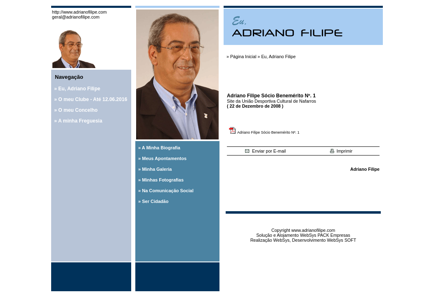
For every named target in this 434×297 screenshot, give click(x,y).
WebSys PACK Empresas (325, 235)
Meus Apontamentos (164, 158)
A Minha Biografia (161, 147)
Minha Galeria (157, 169)
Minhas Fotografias (163, 179)
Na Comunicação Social (167, 190)
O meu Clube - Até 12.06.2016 (92, 99)
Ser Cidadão (155, 201)
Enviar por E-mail (265, 150)
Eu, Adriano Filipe (79, 89)
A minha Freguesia (80, 121)
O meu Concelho (77, 110)
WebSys (281, 240)
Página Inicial (243, 56)
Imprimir (341, 150)
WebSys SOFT (341, 240)
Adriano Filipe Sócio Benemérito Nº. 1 (268, 132)
